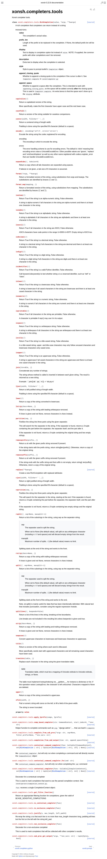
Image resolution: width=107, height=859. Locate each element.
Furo (36, 856)
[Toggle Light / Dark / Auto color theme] (102, 2)
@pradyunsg (30, 856)
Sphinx (21, 856)
